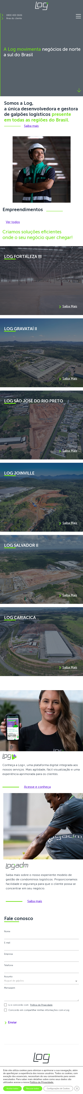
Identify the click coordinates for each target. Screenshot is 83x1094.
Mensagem (9, 988)
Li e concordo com (30, 1005)
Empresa (8, 954)
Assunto (8, 976)
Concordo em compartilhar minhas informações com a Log (38, 1010)
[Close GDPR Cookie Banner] (76, 1088)
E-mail (7, 943)
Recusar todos (32, 1088)
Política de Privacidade (41, 1005)
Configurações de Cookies (58, 1088)
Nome (7, 931)
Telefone (8, 965)
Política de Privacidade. (42, 1082)
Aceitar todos (12, 1088)
